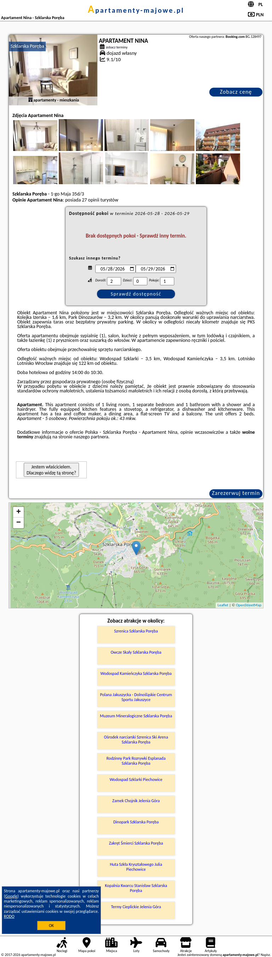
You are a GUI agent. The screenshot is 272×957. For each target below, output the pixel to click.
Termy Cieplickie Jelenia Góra (136, 906)
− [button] (18, 523)
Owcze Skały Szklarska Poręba (135, 652)
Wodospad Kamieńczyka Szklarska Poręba (135, 673)
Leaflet (222, 605)
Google (11, 896)
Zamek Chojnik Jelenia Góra (136, 800)
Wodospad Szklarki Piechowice (135, 779)
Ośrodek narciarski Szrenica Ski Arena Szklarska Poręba (136, 740)
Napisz (265, 954)
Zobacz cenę (236, 91)
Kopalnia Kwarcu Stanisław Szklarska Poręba (136, 888)
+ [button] (18, 512)
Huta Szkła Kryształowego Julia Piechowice (136, 867)
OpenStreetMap (248, 605)
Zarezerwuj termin (236, 493)
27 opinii (90, 200)
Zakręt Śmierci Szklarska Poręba (136, 843)
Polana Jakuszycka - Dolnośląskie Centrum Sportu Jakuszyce (136, 697)
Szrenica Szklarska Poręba (136, 631)
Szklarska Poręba (27, 46)
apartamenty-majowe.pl (136, 10)
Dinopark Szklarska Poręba (136, 821)
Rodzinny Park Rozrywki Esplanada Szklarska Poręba (136, 761)
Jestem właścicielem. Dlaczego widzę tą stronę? (51, 470)
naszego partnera (91, 437)
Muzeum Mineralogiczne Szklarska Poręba (136, 715)
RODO (9, 916)
